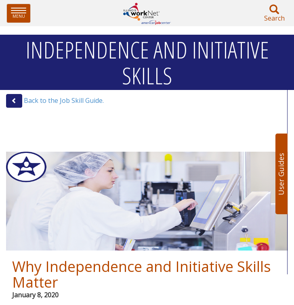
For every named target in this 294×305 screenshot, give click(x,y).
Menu (21, 13)
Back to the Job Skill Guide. (64, 100)
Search (274, 13)
